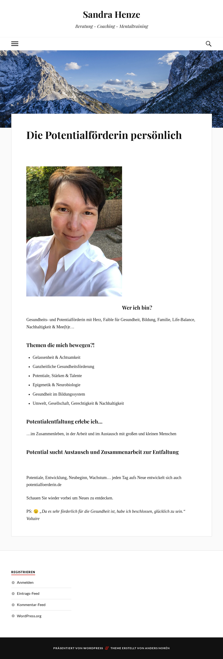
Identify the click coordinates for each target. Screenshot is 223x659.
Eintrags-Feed (28, 593)
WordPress (93, 648)
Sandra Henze (111, 14)
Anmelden (25, 582)
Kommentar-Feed (31, 604)
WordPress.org (29, 616)
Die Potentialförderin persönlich (104, 135)
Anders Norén (157, 648)
